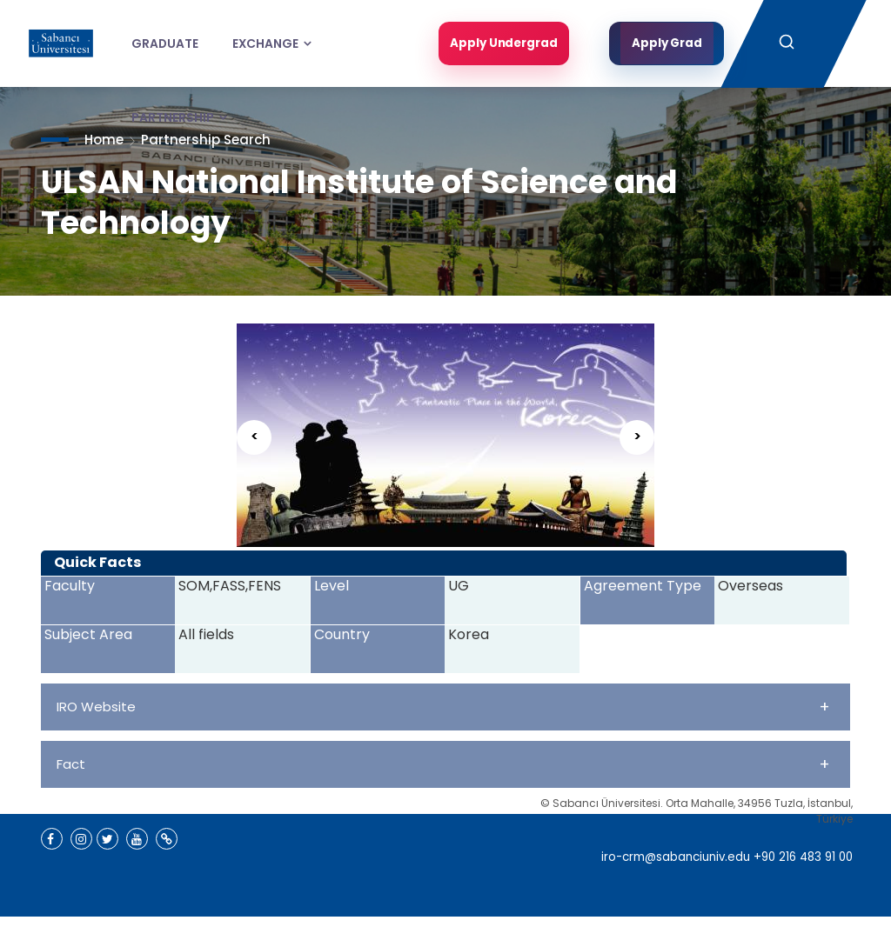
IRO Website (443, 706)
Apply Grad (667, 43)
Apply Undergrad (501, 43)
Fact (443, 764)
